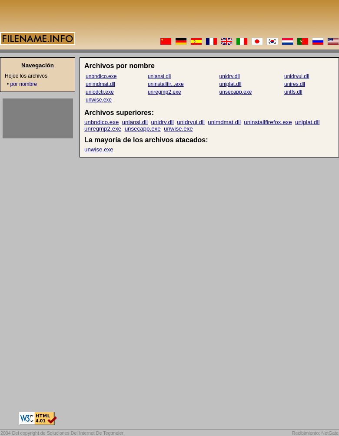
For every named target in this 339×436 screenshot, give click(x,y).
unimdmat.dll (100, 84)
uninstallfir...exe (166, 84)
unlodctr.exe (100, 92)
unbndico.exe (101, 76)
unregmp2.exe (164, 92)
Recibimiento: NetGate (315, 433)
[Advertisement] (38, 118)
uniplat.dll (230, 84)
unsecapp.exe (235, 92)
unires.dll (294, 84)
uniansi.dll (159, 76)
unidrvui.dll (296, 76)
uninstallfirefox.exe (268, 122)
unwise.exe (99, 100)
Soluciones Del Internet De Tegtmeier (85, 433)
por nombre (23, 84)
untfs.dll (293, 92)
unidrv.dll (229, 76)
